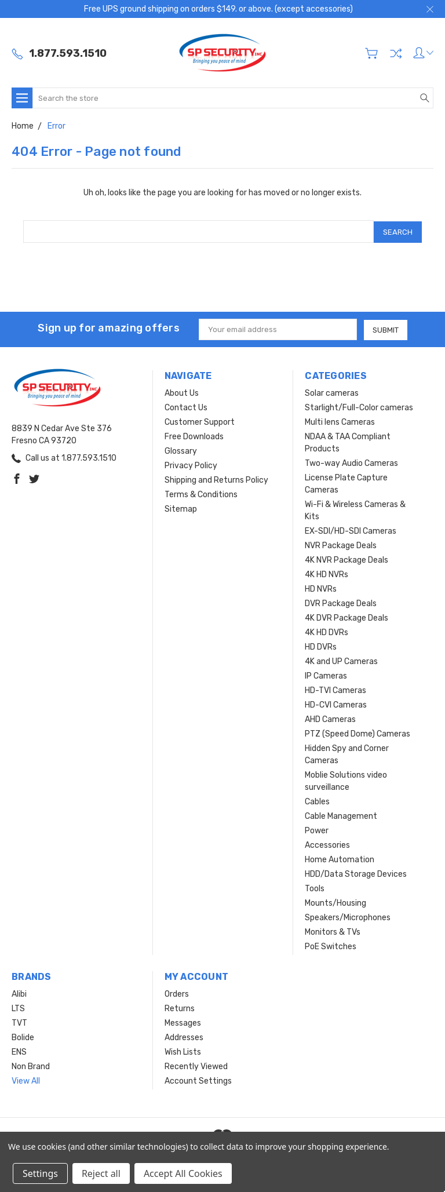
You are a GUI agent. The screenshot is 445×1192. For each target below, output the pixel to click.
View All (26, 1080)
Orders (177, 993)
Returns (180, 1007)
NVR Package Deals (341, 544)
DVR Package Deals (341, 602)
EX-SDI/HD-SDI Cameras (350, 530)
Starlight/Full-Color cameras (359, 406)
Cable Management (341, 815)
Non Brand (31, 1065)
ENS (19, 1051)
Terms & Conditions (201, 493)
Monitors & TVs (332, 931)
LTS (18, 1007)
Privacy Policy (191, 464)
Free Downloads (194, 435)
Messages (183, 1022)
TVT (19, 1022)
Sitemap (181, 508)
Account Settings (198, 1080)
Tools (314, 887)
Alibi (19, 993)
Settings (40, 1173)
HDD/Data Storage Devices (356, 873)
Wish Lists (183, 1051)
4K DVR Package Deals (346, 617)
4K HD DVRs (326, 631)
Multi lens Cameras (340, 421)
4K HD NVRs (326, 573)
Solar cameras (332, 392)
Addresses (184, 1036)
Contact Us (186, 406)
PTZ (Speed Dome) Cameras (357, 733)
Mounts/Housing (335, 902)
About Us (182, 392)
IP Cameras (326, 675)
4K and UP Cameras (341, 660)
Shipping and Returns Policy (216, 479)
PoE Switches (330, 945)
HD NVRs (321, 588)
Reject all (101, 1173)
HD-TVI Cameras (335, 689)
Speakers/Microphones (348, 916)
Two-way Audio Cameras (351, 462)
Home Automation (339, 858)
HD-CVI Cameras (336, 704)
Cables (317, 800)
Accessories (327, 844)
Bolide (23, 1036)
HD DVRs (321, 646)
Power (317, 829)
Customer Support (200, 421)
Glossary (181, 450)
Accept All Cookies (183, 1173)
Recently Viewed (196, 1065)
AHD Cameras (330, 718)
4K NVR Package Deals (346, 559)
